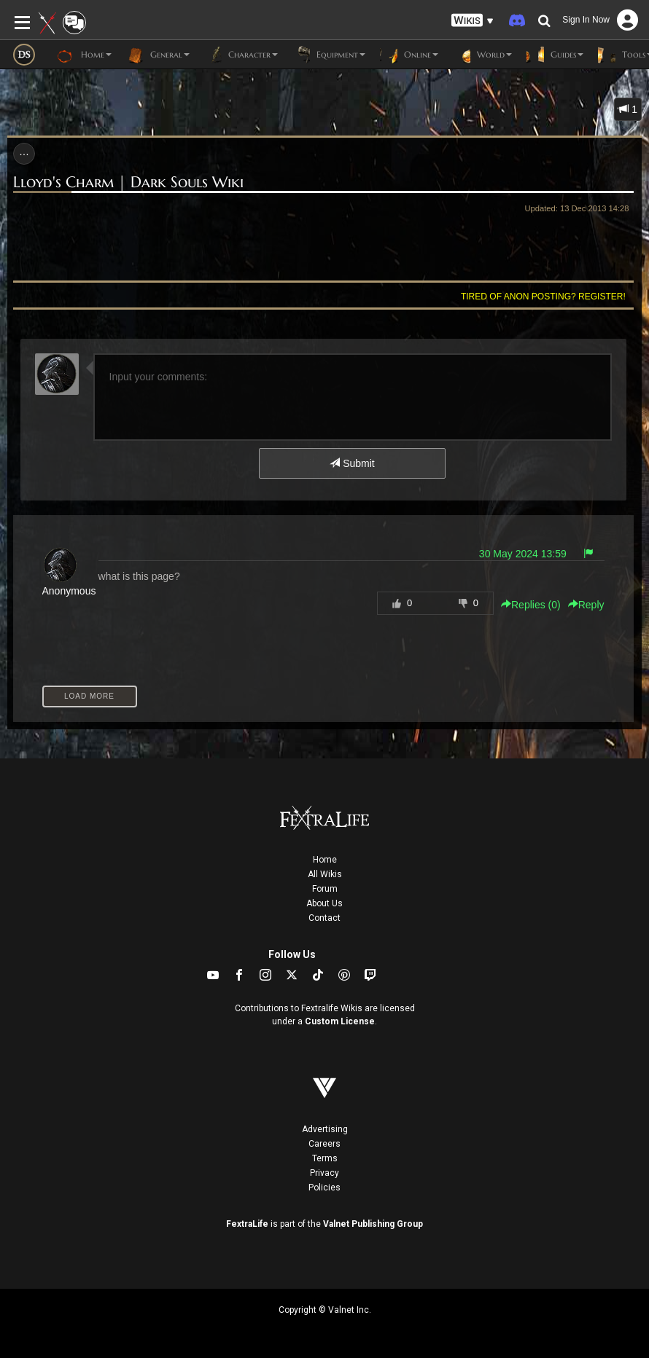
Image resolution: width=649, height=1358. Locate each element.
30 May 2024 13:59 (523, 554)
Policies (324, 1187)
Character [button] (241, 54)
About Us (324, 903)
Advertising (325, 1129)
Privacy (324, 1173)
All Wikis (325, 874)
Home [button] (84, 54)
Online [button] (409, 54)
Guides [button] (554, 54)
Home (325, 860)
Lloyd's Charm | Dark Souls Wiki (128, 182)
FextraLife (247, 1224)
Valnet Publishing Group (373, 1224)
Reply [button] (586, 605)
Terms (325, 1158)
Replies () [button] (531, 605)
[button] (472, 21)
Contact (324, 918)
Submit (352, 463)
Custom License (340, 1021)
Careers (324, 1144)
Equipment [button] (328, 54)
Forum (325, 889)
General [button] (158, 54)
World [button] (482, 54)
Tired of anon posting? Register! (543, 296)
